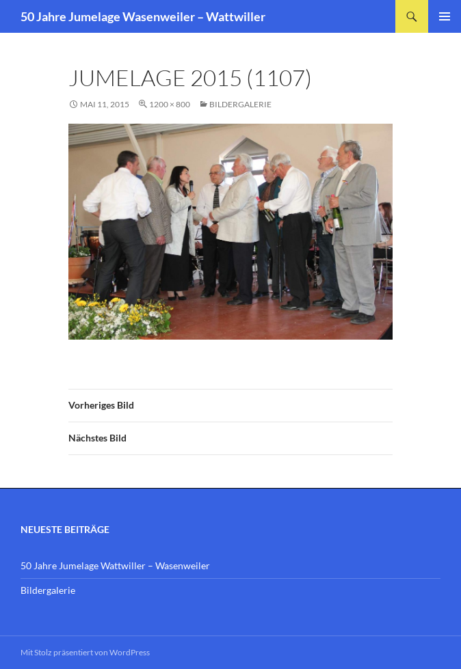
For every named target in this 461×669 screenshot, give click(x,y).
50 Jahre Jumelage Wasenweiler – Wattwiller (143, 16)
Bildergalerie (240, 104)
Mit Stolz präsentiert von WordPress (85, 652)
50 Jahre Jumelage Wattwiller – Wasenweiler (115, 565)
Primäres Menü (444, 16)
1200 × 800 (169, 104)
